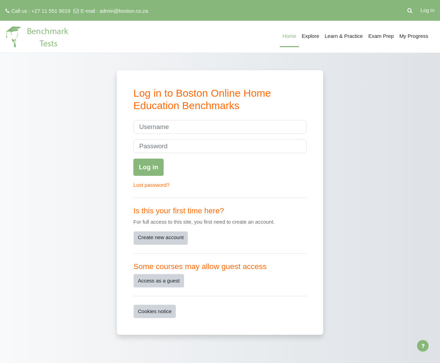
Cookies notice (155, 311)
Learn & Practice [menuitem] (344, 36)
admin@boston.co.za (123, 11)
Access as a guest (159, 281)
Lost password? (151, 185)
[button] (409, 10)
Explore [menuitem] (310, 36)
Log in (427, 10)
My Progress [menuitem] (413, 36)
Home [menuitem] (289, 36)
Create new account (161, 237)
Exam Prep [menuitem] (381, 36)
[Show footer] (423, 346)
